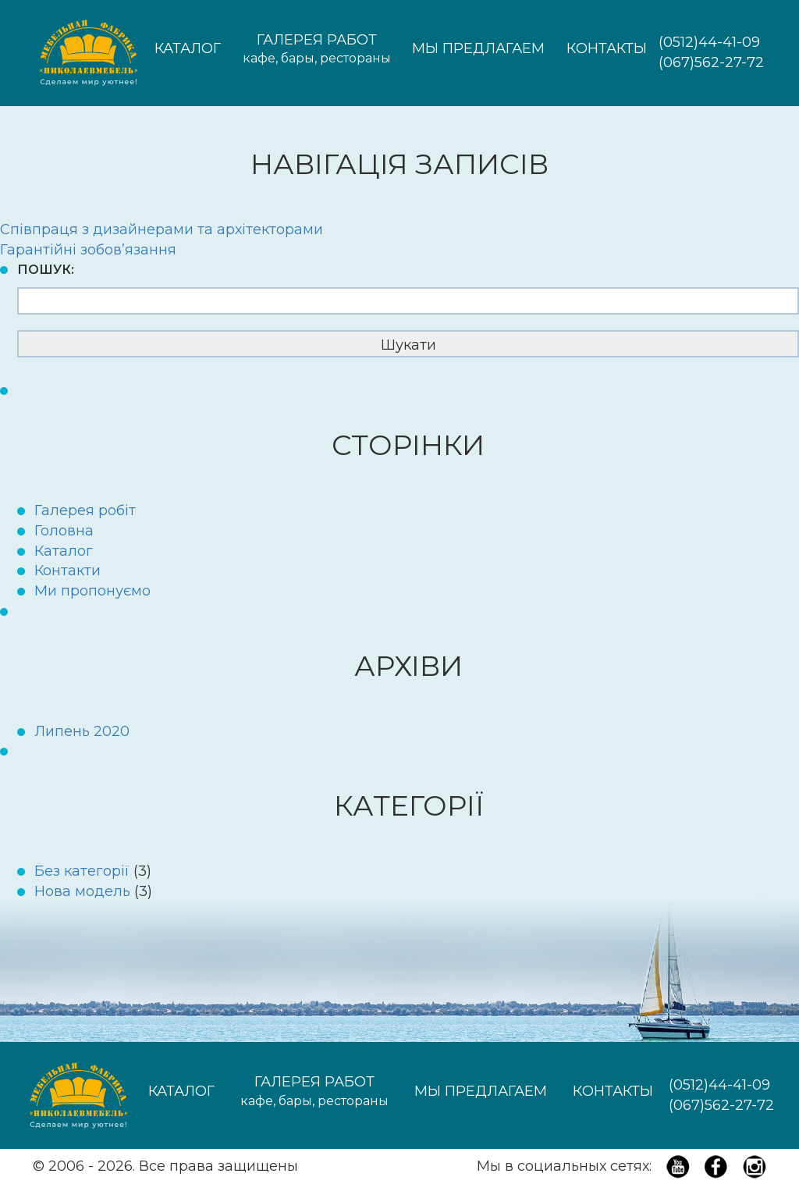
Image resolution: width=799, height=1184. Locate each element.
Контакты (606, 48)
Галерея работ (317, 50)
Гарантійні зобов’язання (88, 249)
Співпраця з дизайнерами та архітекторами (161, 229)
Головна (64, 530)
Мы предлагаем (478, 48)
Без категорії (82, 871)
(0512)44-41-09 (709, 42)
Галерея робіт (85, 510)
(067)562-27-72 (711, 62)
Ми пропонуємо (92, 590)
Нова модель (82, 891)
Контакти (67, 570)
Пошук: (45, 269)
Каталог (187, 48)
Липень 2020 (82, 731)
